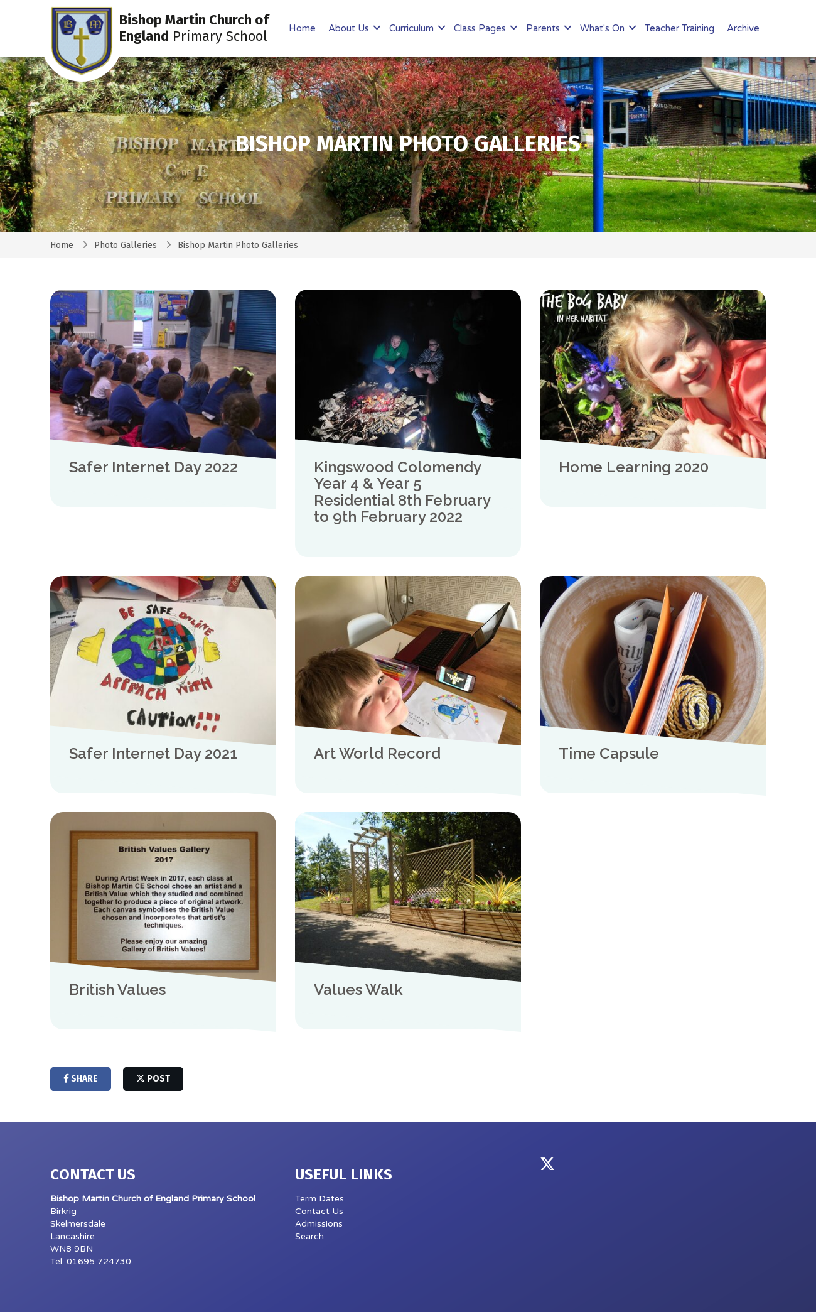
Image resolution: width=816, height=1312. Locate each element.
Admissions (319, 1223)
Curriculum (412, 28)
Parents (544, 28)
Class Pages (481, 28)
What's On (603, 28)
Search (309, 1236)
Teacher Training (679, 28)
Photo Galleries (125, 245)
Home (302, 28)
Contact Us (319, 1211)
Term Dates (319, 1198)
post (153, 1078)
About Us (350, 28)
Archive (743, 28)
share (80, 1078)
